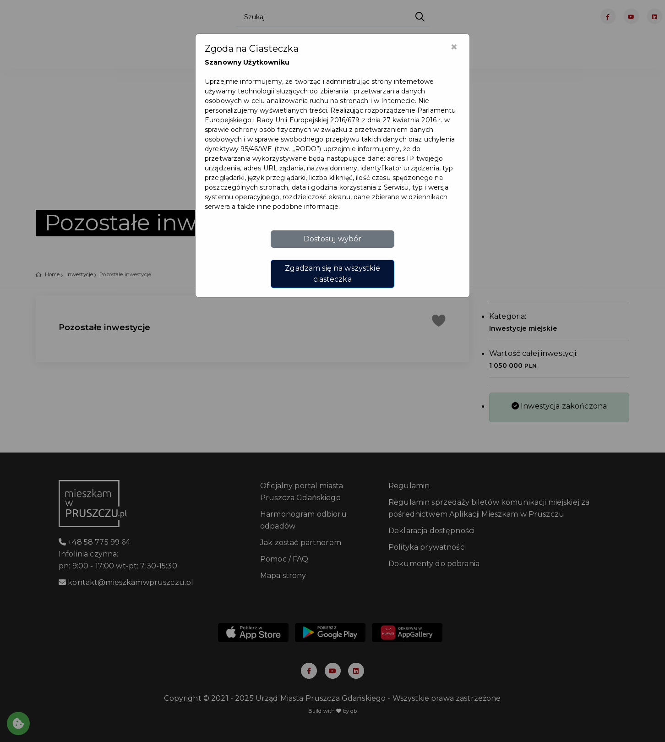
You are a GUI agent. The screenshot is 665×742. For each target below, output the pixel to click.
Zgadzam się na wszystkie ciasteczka (332, 274)
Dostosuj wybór (333, 239)
